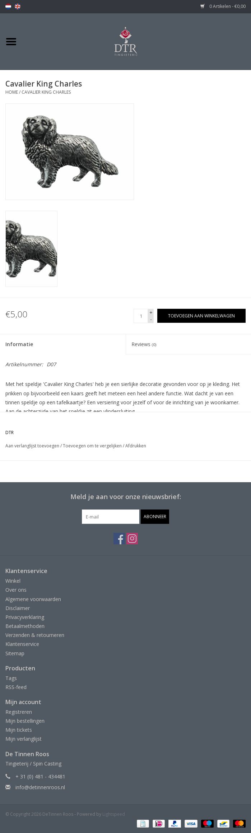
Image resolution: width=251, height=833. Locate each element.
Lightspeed (113, 814)
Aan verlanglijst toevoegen (32, 446)
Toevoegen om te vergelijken (93, 446)
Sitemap (14, 653)
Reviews (143, 344)
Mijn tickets (18, 729)
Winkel (12, 580)
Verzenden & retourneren (34, 635)
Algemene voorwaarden (33, 599)
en (17, 6)
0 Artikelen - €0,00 (223, 6)
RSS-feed (16, 687)
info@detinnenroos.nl (40, 787)
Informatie (19, 344)
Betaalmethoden (25, 626)
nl (8, 6)
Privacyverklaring (24, 617)
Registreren (18, 711)
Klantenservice (22, 644)
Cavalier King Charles (46, 92)
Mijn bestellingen (25, 720)
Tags (11, 678)
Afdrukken (135, 446)
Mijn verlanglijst (23, 738)
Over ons (16, 589)
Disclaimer (17, 608)
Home (11, 92)
